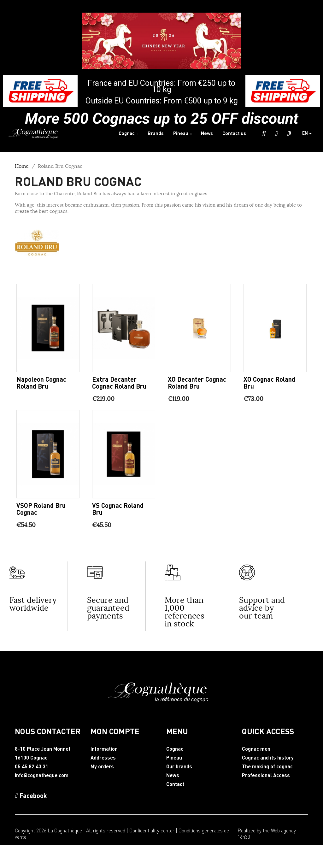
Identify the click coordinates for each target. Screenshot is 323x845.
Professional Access (266, 775)
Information (104, 749)
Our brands (179, 766)
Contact (175, 784)
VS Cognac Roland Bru (118, 508)
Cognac (174, 749)
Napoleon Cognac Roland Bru (41, 382)
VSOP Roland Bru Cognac (41, 508)
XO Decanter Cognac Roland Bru (197, 382)
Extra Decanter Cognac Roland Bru (119, 382)
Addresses (103, 757)
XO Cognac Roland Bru (269, 382)
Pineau (174, 757)
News (172, 775)
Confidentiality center (151, 830)
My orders (102, 766)
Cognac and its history (268, 757)
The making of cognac (267, 766)
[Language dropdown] (309, 133)
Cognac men (256, 749)
